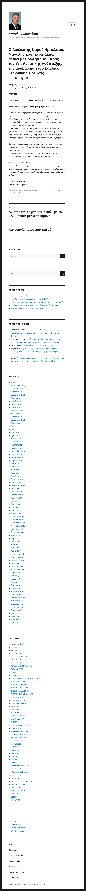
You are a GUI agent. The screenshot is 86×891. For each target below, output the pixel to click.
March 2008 (16, 551)
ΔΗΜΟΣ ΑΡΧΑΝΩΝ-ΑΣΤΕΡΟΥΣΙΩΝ (25, 678)
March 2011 (16, 438)
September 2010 (18, 457)
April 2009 (15, 510)
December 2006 (18, 598)
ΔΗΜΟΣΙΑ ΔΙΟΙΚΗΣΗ (19, 703)
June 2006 (15, 616)
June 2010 (15, 467)
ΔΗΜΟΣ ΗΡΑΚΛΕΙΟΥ (19, 688)
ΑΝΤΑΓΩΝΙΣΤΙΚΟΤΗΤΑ (20, 656)
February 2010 (17, 479)
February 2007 (17, 591)
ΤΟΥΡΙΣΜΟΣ (16, 794)
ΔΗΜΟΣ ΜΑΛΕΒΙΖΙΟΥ (20, 691)
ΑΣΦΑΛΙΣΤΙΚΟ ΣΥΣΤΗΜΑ (21, 666)
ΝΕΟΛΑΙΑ (15, 750)
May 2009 (15, 507)
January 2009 (17, 520)
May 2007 (15, 582)
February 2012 (17, 404)
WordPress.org (17, 831)
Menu (73, 25)
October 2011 (16, 417)
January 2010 (16, 482)
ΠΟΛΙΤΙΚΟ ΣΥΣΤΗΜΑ (20, 772)
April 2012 (15, 398)
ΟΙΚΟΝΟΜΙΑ (16, 753)
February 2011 (17, 442)
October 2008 (17, 529)
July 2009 (15, 501)
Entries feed (16, 825)
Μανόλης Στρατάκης (24, 33)
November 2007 (18, 563)
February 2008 (17, 554)
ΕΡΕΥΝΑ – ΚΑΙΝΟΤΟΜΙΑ (21, 734)
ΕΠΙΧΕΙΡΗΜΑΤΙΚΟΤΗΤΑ (21, 731)
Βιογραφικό (13, 850)
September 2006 (18, 607)
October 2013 (16, 392)
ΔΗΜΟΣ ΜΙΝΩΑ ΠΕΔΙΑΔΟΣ (22, 694)
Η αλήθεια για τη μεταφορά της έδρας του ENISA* (29, 299)
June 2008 (15, 541)
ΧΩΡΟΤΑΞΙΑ (16, 800)
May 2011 (15, 432)
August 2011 (16, 423)
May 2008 (15, 545)
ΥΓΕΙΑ (13, 797)
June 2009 (15, 504)
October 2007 (17, 566)
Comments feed (18, 828)
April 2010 (15, 473)
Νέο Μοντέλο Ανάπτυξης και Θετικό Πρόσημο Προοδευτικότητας (34, 305)
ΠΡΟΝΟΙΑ (15, 778)
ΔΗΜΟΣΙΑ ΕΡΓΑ (17, 706)
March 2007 (16, 588)
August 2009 (16, 498)
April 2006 (15, 622)
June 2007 (15, 579)
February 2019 (17, 389)
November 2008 (18, 526)
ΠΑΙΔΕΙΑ (14, 759)
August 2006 (16, 610)
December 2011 (17, 410)
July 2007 (15, 576)
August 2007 (16, 573)
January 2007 (17, 594)
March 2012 (16, 401)
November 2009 (18, 488)
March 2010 (16, 476)
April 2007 (15, 585)
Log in (13, 821)
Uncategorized (34, 190)
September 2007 (18, 569)
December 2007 (18, 560)
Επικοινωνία (13, 877)
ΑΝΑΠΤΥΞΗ (16, 653)
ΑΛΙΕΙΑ (14, 650)
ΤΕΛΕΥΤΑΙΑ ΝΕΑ (14, 192)
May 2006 (15, 619)
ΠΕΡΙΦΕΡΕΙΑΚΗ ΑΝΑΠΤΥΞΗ (22, 766)
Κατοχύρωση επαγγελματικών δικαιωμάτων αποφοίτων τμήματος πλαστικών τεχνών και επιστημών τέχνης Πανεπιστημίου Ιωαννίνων (35, 351)
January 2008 (17, 557)
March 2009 (16, 513)
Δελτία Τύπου (16, 675)
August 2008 (16, 535)
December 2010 (17, 448)
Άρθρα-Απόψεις (17, 663)
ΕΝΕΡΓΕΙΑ (15, 722)
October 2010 (17, 454)
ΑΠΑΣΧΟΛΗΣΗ (17, 660)
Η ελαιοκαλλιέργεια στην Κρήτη (22, 296)
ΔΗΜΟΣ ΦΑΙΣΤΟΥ (18, 697)
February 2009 (17, 516)
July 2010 (15, 463)
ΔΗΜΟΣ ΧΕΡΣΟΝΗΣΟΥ (20, 700)
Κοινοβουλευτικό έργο (54, 190)
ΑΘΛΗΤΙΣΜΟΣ (17, 647)
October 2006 (17, 604)
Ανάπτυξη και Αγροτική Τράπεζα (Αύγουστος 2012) (30, 308)
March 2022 (16, 382)
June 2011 (15, 429)
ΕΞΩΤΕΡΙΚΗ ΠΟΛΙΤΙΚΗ (20, 725)
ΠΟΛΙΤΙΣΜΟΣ (16, 775)
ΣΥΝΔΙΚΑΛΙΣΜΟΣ (18, 784)
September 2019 (18, 385)
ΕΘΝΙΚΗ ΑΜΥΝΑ (18, 716)
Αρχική (11, 845)
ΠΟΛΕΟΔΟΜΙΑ (17, 769)
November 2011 (17, 414)
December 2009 (18, 485)
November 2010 (18, 451)
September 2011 (18, 420)
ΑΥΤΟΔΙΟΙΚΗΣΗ (17, 669)
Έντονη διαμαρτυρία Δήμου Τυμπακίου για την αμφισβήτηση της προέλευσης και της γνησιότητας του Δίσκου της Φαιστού (35, 333)
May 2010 (15, 470)
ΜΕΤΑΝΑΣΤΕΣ (17, 741)
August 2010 (16, 460)
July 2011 (14, 426)
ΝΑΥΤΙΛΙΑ (15, 747)
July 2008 (15, 538)
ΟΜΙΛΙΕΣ (14, 756)
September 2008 (18, 532)
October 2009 (17, 491)
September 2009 (18, 495)
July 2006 (15, 613)
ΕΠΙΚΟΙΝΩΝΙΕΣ (17, 728)
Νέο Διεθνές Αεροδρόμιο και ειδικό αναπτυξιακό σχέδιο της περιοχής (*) (37, 302)
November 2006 (18, 601)
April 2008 (15, 548)
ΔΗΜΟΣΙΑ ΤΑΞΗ (17, 709)
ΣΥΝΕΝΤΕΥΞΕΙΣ (17, 787)
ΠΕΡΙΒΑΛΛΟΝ (16, 762)
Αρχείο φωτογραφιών (17, 872)
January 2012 (16, 407)
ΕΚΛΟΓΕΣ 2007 (17, 719)
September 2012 (18, 395)
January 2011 (16, 445)
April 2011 (15, 435)
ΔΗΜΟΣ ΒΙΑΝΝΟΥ (18, 681)
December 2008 (18, 523)
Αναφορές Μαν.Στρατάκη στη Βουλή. (39, 345)
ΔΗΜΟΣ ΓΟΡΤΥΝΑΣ (19, 685)
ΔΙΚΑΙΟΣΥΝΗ (16, 713)
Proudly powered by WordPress (34, 884)
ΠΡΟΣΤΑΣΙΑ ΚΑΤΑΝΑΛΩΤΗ (22, 781)
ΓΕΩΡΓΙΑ (43, 190)
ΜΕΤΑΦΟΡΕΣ (16, 744)
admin (14, 190)
